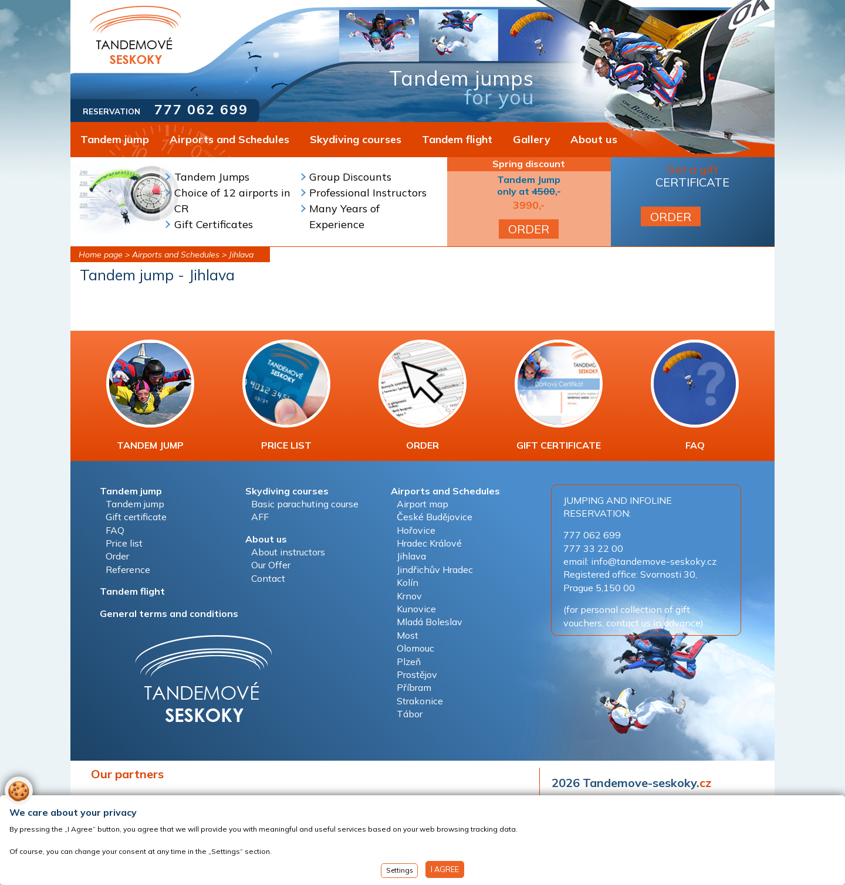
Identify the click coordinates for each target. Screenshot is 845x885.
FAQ (695, 395)
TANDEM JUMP (150, 395)
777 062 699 (201, 109)
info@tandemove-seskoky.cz (653, 561)
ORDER (528, 229)
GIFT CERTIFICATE (559, 395)
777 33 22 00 (593, 548)
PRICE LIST (286, 395)
